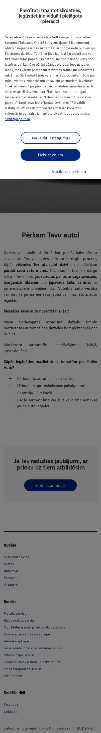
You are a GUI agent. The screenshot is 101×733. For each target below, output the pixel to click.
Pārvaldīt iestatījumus (51, 137)
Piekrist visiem (50, 154)
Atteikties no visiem (69, 171)
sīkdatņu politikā (17, 119)
